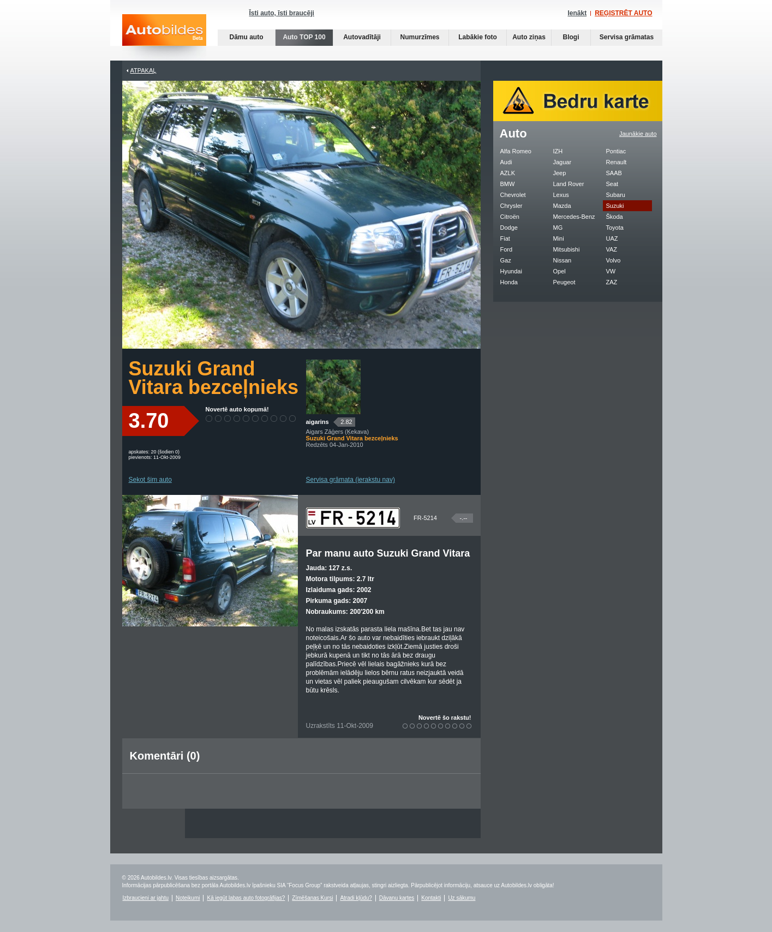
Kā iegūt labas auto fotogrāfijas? (246, 898)
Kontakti (431, 898)
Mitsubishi (566, 249)
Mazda (562, 205)
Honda (509, 282)
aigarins (317, 422)
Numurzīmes (419, 37)
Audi (506, 162)
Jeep (559, 173)
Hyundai (511, 271)
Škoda (614, 216)
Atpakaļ (143, 70)
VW (611, 271)
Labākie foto (477, 37)
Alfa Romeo (515, 151)
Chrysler (511, 205)
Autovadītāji (362, 37)
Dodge (509, 227)
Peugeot (564, 282)
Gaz (505, 260)
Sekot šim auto (150, 479)
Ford (506, 249)
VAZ (612, 249)
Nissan (562, 260)
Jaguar (562, 162)
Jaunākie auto (638, 133)
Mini (558, 238)
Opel (559, 271)
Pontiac (616, 151)
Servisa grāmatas (627, 37)
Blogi (571, 37)
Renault (616, 162)
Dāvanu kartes (396, 898)
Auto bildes (164, 37)
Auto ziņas (529, 37)
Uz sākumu (461, 898)
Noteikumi (188, 898)
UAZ (612, 238)
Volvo (613, 260)
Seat (612, 184)
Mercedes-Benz (574, 216)
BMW (507, 184)
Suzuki (615, 205)
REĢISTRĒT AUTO (623, 13)
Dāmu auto (246, 37)
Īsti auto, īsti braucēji (281, 13)
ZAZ (612, 282)
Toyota (615, 227)
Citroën (509, 216)
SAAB (614, 173)
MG (558, 227)
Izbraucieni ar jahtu (146, 898)
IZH (558, 151)
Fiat (505, 238)
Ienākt (577, 13)
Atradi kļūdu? (356, 898)
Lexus (561, 195)
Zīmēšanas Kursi (312, 898)
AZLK (508, 173)
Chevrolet (513, 195)
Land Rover (568, 184)
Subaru (615, 195)
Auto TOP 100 (304, 37)
